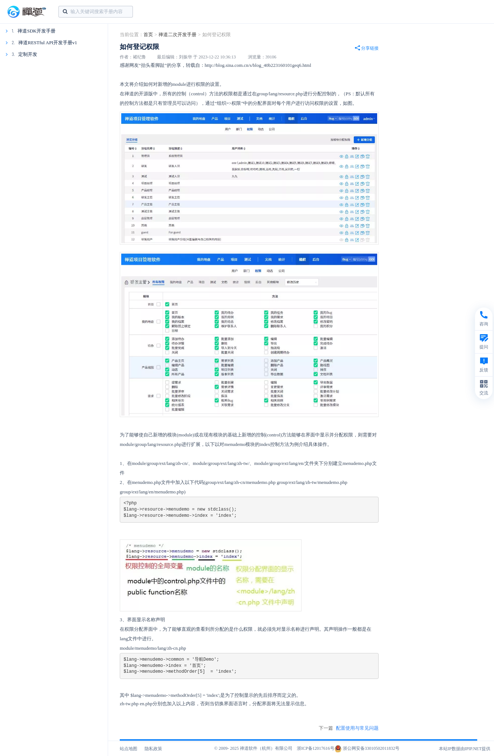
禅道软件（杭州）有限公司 (266, 748)
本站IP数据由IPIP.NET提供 (464, 748)
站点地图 (128, 748)
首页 (148, 34)
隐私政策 (153, 748)
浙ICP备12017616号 (315, 748)
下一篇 (349, 728)
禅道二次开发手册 (177, 34)
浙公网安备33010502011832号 (367, 748)
